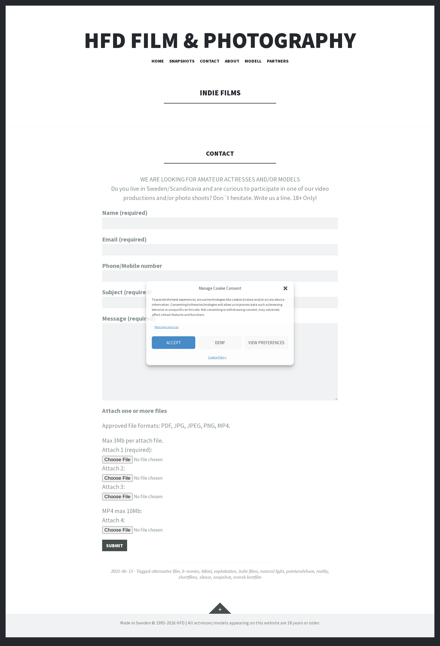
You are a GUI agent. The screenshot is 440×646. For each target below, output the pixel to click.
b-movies (190, 574)
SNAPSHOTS (181, 61)
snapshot (222, 580)
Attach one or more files (134, 412)
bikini (206, 574)
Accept (173, 342)
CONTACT (209, 61)
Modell (253, 61)
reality (322, 574)
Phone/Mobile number (220, 273)
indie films (248, 574)
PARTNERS (277, 61)
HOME (158, 61)
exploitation (225, 574)
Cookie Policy (217, 357)
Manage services (166, 327)
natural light (272, 574)
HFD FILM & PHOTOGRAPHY (220, 40)
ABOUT (232, 61)
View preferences (266, 342)
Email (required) (220, 245)
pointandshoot (300, 574)
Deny (220, 342)
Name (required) (220, 218)
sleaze (205, 580)
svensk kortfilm (247, 580)
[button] (285, 288)
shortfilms (187, 580)
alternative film (166, 574)
